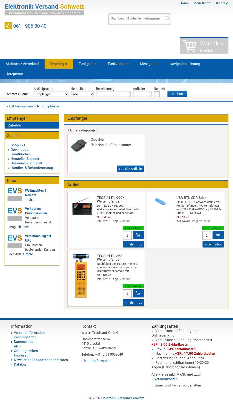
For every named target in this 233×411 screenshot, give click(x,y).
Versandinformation (29, 332)
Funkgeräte (87, 63)
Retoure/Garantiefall (26, 163)
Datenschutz (24, 341)
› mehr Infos (133, 244)
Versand (125, 221)
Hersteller (78, 89)
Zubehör (14, 125)
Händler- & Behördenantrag (32, 167)
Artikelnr (139, 89)
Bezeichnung (105, 89)
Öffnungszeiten (26, 350)
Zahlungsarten (25, 337)
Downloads (19, 149)
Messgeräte (149, 63)
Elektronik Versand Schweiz (122, 398)
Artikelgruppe (43, 89)
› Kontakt (221, 3)
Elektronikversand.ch (24, 106)
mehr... (30, 199)
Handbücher (20, 154)
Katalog (20, 364)
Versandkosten (166, 378)
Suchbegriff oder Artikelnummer (136, 18)
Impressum (22, 355)
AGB (17, 346)
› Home (183, 3)
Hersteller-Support (25, 158)
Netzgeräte (14, 73)
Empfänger (58, 63)
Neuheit (159, 89)
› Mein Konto (201, 3)
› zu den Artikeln (130, 168)
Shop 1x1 (18, 145)
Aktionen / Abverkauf (22, 63)
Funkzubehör (118, 63)
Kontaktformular (97, 360)
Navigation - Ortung (185, 63)
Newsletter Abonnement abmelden (41, 359)
